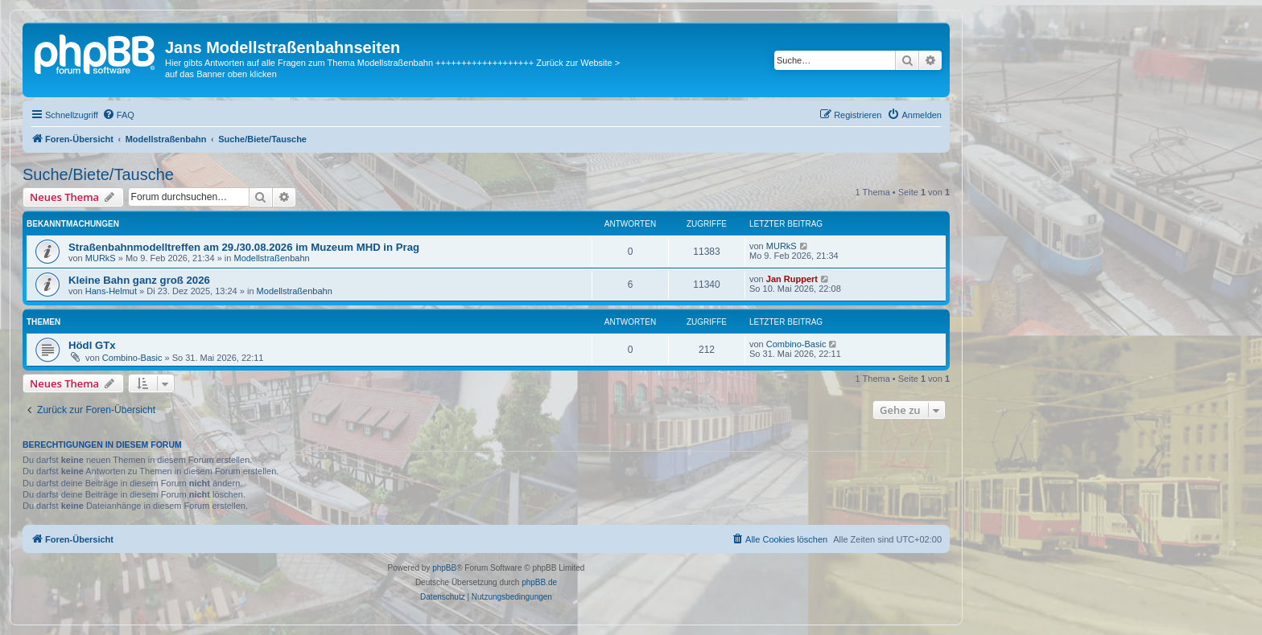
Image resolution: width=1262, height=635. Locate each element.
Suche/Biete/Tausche (98, 174)
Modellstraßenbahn (271, 258)
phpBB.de (539, 582)
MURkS (100, 258)
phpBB (444, 567)
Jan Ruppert (792, 279)
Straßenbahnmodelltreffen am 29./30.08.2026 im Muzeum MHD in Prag (243, 247)
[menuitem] (118, 115)
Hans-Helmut (111, 291)
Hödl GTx (92, 345)
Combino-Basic (132, 358)
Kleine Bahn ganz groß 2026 (139, 280)
